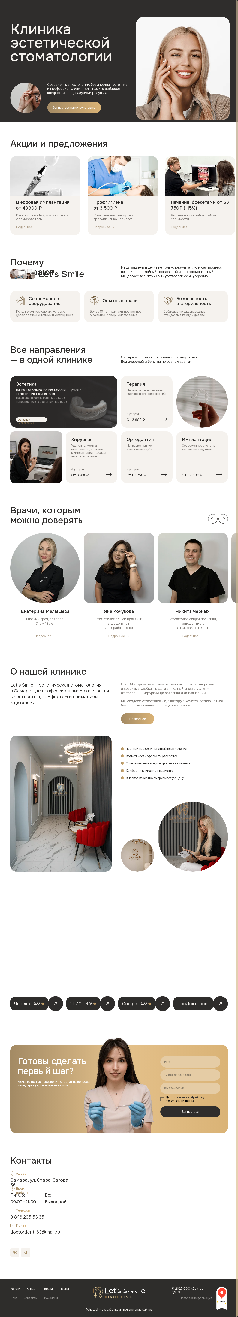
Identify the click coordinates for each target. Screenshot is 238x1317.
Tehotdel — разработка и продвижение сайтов (119, 1310)
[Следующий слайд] (224, 143)
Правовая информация (195, 1298)
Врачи (91, 8)
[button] (180, 8)
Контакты (131, 8)
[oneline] (190, 1088)
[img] (63, 402)
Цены (104, 8)
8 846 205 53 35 (27, 1217)
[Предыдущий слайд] (215, 143)
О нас (78, 8)
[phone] (190, 1075)
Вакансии (148, 9)
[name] (190, 1062)
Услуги (64, 8)
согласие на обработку (188, 1097)
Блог (117, 8)
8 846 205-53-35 (210, 11)
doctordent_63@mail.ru (35, 1232)
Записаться (190, 1112)
